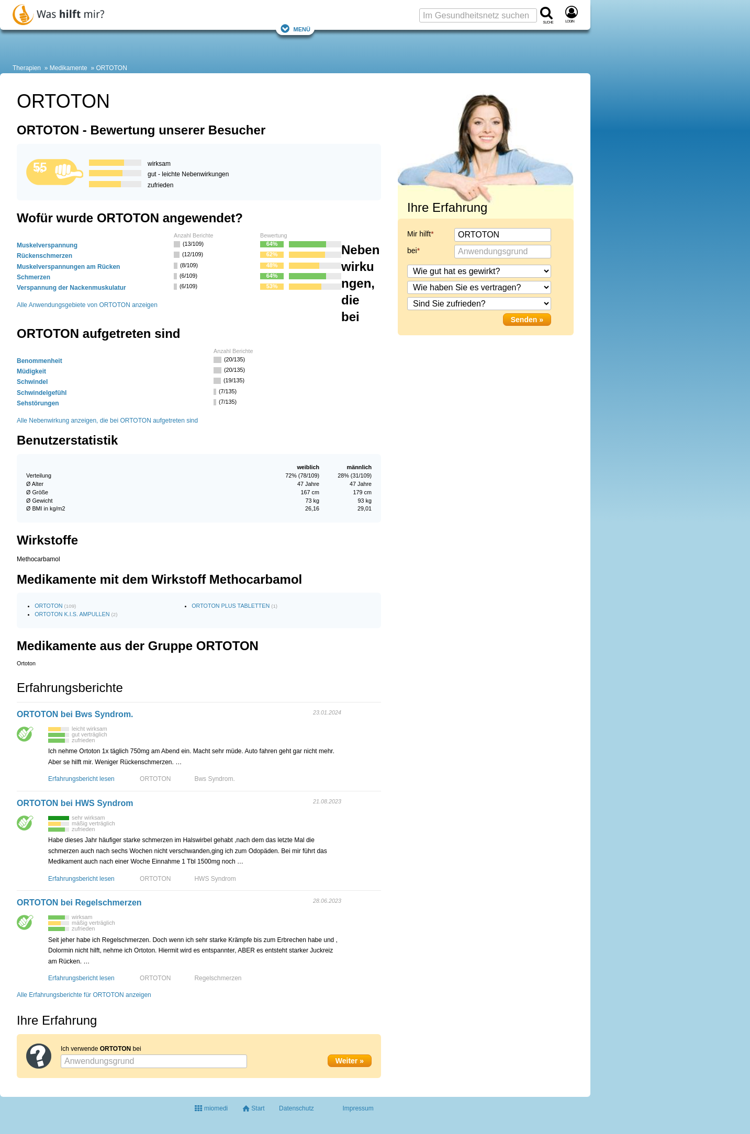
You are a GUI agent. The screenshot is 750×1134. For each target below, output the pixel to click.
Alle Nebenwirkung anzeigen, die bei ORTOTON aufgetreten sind (107, 420)
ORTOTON (111, 68)
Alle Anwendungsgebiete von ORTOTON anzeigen (87, 305)
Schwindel (32, 381)
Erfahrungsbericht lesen (81, 779)
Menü (295, 28)
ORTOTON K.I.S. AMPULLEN (72, 614)
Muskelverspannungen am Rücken (68, 266)
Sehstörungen (38, 403)
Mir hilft (419, 234)
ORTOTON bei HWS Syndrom (75, 803)
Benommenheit (39, 361)
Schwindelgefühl (41, 392)
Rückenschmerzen (44, 255)
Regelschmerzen (217, 978)
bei (412, 250)
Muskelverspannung (47, 245)
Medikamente (68, 68)
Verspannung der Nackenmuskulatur (71, 287)
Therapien (27, 68)
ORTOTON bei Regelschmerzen (79, 902)
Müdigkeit (31, 371)
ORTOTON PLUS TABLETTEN (231, 606)
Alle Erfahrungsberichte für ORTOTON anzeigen (84, 995)
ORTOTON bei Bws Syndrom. (75, 714)
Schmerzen (33, 277)
